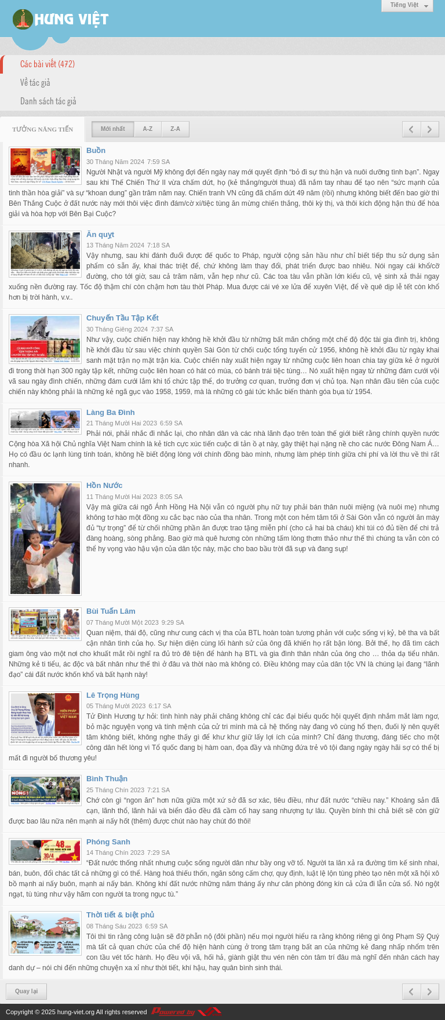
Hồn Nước (104, 485)
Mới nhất (113, 129)
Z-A (175, 129)
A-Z (148, 129)
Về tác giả (35, 81)
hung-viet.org (75, 1011)
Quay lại (26, 991)
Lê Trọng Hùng (113, 695)
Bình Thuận (106, 778)
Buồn (95, 150)
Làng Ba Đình (110, 412)
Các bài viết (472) (47, 63)
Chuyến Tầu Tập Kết (122, 318)
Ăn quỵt (100, 234)
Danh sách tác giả (48, 100)
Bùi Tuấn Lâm (111, 611)
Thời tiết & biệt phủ (120, 914)
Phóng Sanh (108, 841)
